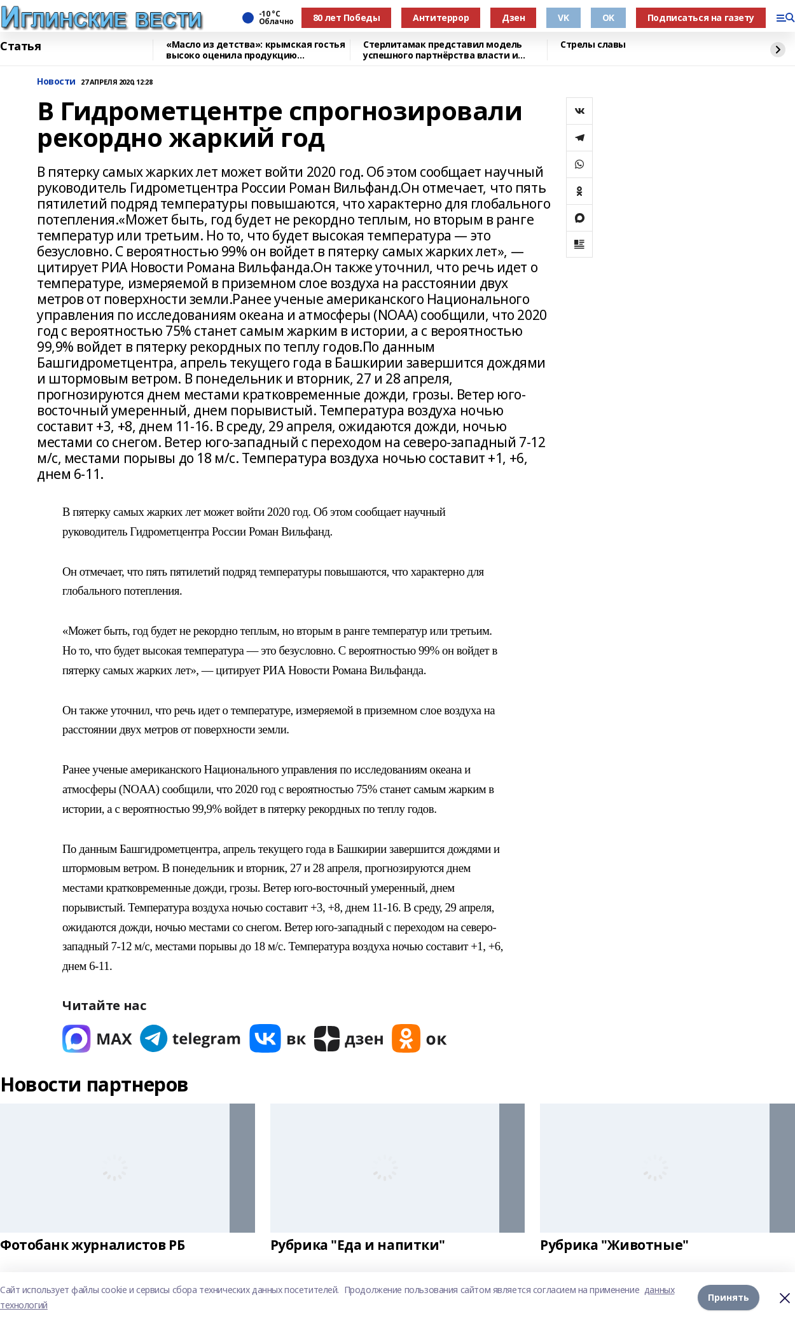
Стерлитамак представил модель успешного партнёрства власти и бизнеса (442, 49)
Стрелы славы (593, 44)
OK (608, 17)
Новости (56, 81)
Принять (728, 1297)
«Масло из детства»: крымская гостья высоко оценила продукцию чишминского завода (255, 49)
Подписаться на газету (700, 17)
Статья (20, 46)
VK (563, 17)
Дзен (513, 17)
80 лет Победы (346, 17)
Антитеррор (441, 17)
